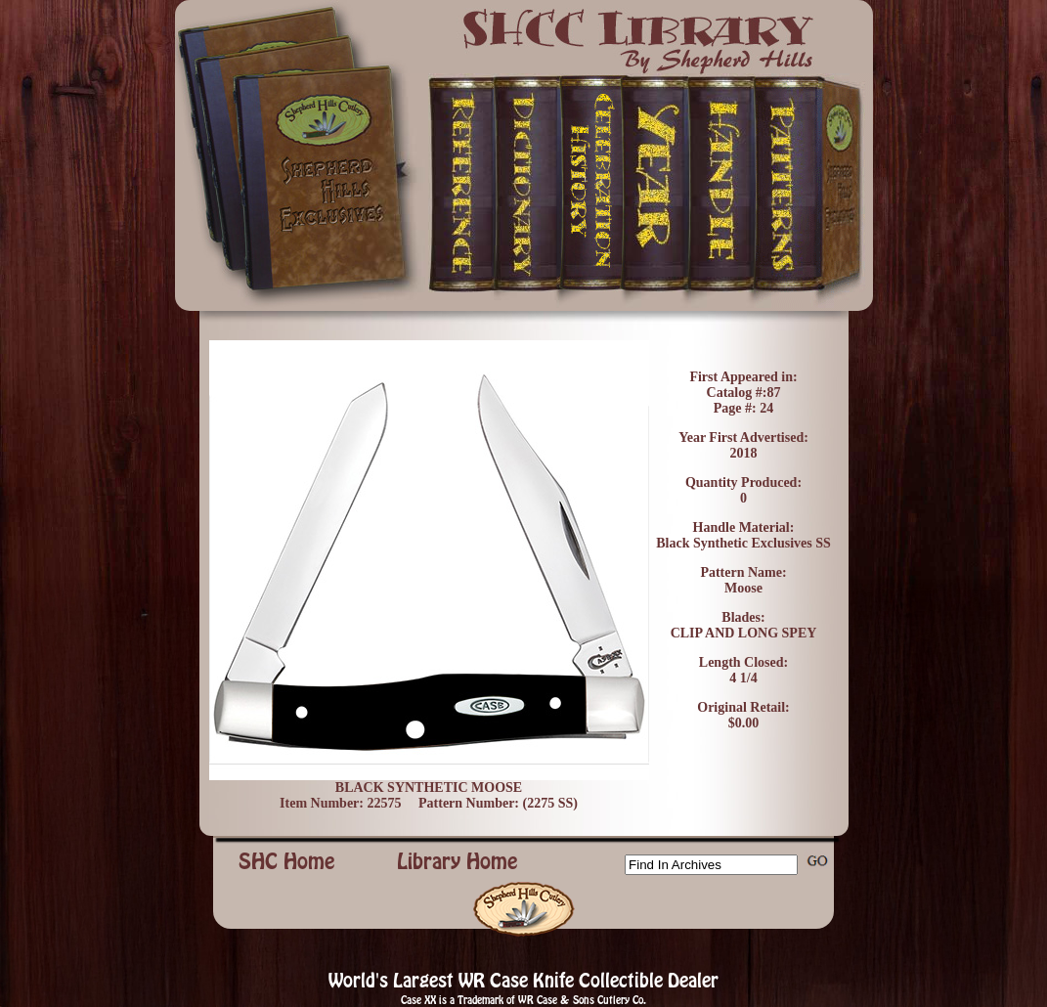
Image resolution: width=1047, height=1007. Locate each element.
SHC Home (287, 861)
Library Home (457, 861)
